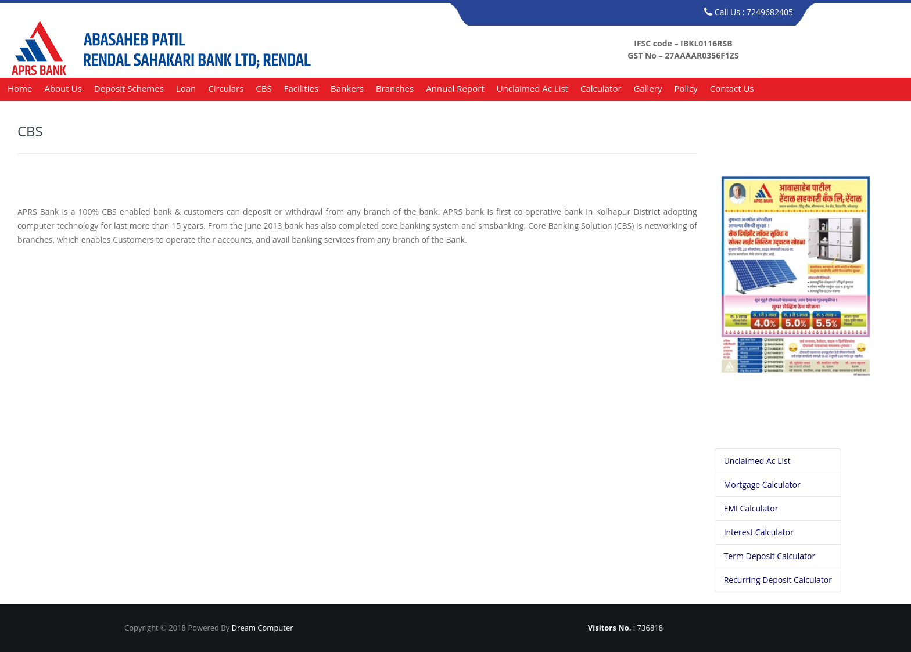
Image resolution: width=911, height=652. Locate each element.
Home (20, 88)
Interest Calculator (759, 532)
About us (62, 88)
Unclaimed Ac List (532, 88)
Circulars (225, 88)
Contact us (732, 88)
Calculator (601, 88)
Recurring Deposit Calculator (778, 579)
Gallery (648, 88)
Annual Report (455, 88)
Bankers (347, 88)
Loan (186, 88)
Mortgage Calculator (762, 484)
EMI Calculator (751, 508)
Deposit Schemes (129, 88)
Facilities (301, 88)
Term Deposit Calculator (770, 555)
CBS (263, 88)
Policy (685, 88)
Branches (395, 88)
